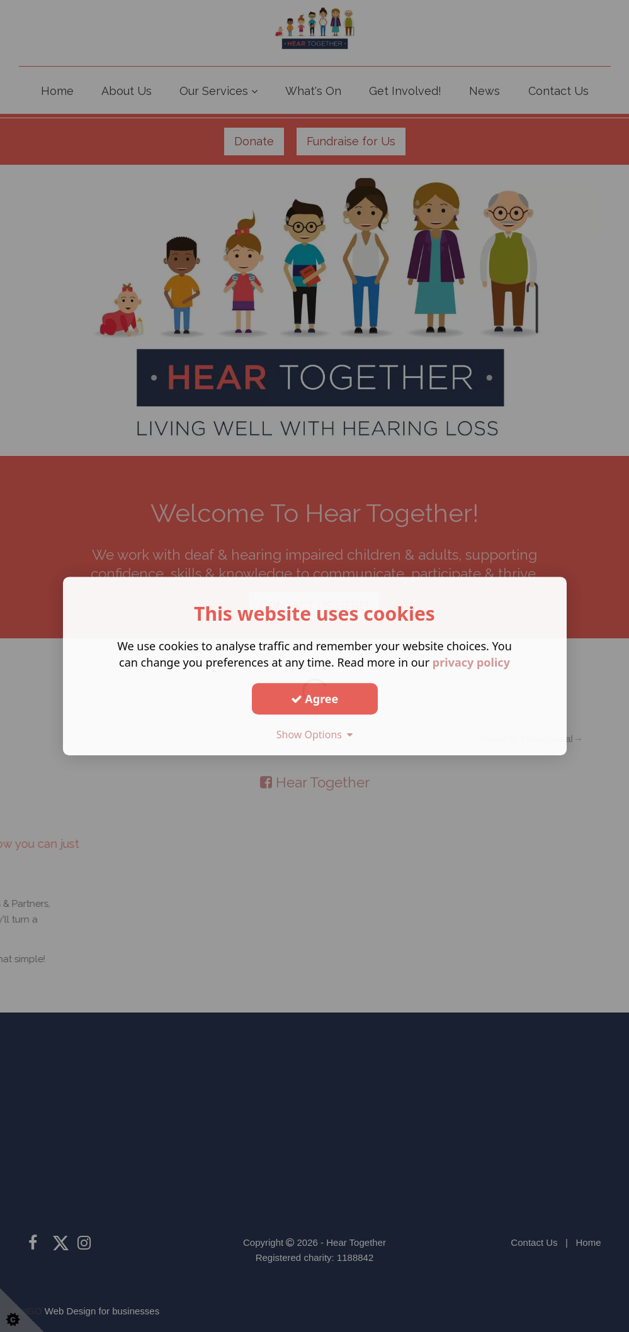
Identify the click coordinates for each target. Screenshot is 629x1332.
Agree (315, 698)
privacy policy (471, 662)
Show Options (314, 734)
